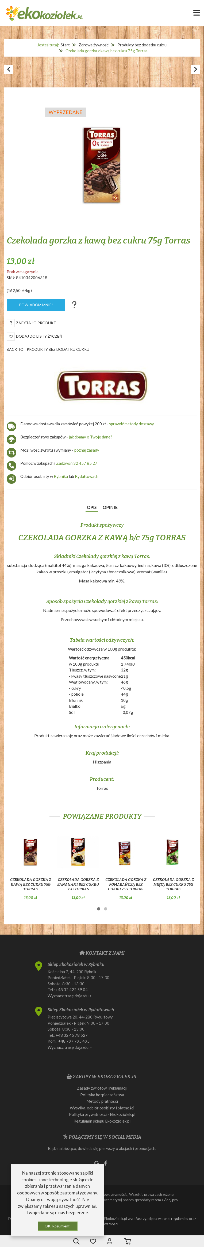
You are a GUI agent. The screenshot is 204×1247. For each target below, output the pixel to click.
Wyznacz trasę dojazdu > (70, 995)
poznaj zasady (86, 450)
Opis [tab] (92, 507)
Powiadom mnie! (36, 304)
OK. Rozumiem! (58, 1226)
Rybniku (61, 476)
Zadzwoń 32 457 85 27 (76, 463)
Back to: (48, 349)
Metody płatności (102, 1101)
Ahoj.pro (171, 1200)
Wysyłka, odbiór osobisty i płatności (102, 1107)
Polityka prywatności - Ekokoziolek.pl (102, 1114)
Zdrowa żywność (94, 44)
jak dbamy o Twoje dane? (90, 436)
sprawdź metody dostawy (131, 423)
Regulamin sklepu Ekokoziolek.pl (102, 1121)
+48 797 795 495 (74, 1041)
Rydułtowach (86, 476)
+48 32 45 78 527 (72, 1035)
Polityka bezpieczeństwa (102, 1094)
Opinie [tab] (110, 507)
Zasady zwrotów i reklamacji (102, 1088)
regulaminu (179, 1218)
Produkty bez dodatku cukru (142, 44)
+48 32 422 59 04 (72, 989)
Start (65, 44)
